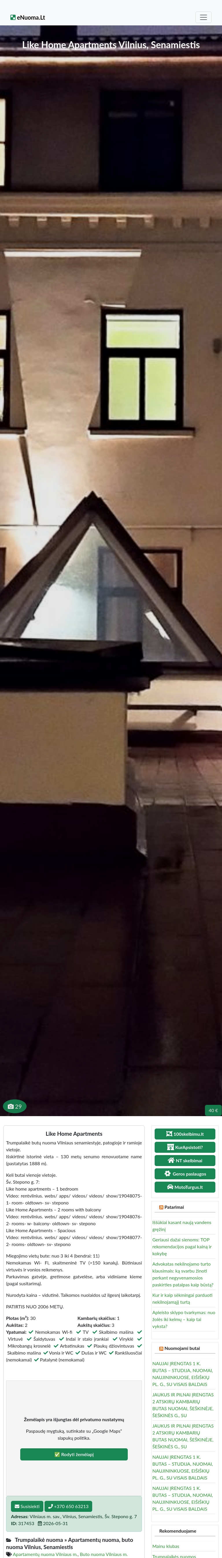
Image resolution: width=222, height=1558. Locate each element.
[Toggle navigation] (203, 17)
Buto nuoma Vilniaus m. (104, 1554)
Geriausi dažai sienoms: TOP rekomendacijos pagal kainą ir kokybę (182, 1246)
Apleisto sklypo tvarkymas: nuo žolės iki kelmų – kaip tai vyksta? (183, 1319)
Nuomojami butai (182, 1348)
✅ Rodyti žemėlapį (74, 1454)
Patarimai (174, 1207)
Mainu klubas (165, 1546)
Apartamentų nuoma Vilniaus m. (45, 1554)
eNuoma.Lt (27, 17)
